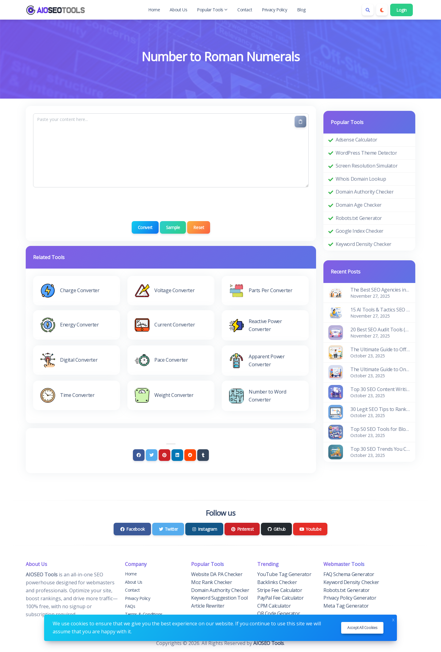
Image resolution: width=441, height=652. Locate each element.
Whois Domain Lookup (361, 178)
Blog (301, 10)
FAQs (130, 606)
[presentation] (170, 204)
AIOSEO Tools (268, 643)
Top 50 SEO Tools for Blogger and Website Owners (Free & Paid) (380, 429)
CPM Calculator (274, 605)
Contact (244, 10)
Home (154, 10)
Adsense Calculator (356, 139)
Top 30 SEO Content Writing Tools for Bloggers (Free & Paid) (380, 389)
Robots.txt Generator (359, 218)
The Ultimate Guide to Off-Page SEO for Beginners (380, 349)
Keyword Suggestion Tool (219, 597)
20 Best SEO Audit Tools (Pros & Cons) (380, 329)
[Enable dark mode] (382, 10)
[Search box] (368, 10)
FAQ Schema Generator (348, 574)
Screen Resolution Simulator (367, 165)
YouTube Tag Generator (284, 574)
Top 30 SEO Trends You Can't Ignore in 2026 (380, 449)
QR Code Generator (278, 613)
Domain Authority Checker (365, 191)
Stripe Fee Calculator (279, 590)
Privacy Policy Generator (349, 597)
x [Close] (393, 619)
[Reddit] (190, 455)
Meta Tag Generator (346, 605)
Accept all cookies (362, 627)
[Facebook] (139, 455)
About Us (178, 10)
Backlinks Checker (277, 582)
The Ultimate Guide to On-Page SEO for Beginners (380, 369)
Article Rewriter (207, 605)
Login (401, 10)
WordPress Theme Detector (366, 152)
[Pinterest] (164, 455)
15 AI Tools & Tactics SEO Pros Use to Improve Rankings (380, 309)
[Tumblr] (203, 455)
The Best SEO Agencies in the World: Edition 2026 (380, 289)
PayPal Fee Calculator (280, 597)
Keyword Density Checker (363, 244)
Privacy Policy (274, 10)
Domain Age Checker (359, 205)
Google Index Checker (359, 231)
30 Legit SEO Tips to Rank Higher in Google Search (380, 409)
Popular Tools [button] (212, 10)
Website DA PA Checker (217, 574)
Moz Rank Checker (211, 582)
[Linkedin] (177, 455)
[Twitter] (151, 455)
